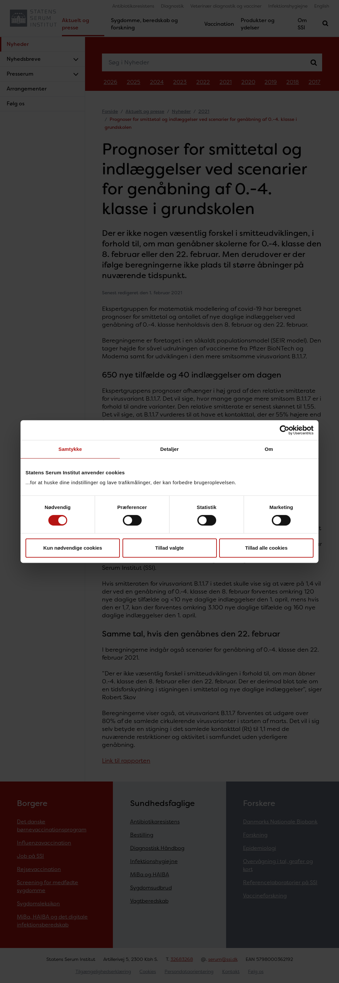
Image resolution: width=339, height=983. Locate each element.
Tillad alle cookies (266, 548)
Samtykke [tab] (70, 449)
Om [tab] (269, 449)
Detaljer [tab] (169, 449)
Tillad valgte (169, 548)
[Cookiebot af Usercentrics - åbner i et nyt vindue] (285, 430)
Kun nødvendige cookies (72, 548)
